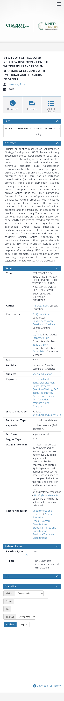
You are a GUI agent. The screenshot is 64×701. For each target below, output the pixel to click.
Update (10, 624)
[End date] (28, 609)
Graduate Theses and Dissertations (44, 529)
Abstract (10, 143)
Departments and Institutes (42, 512)
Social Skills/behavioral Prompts (43, 399)
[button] (32, 104)
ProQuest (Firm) (40, 314)
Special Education (42, 515)
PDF (7, 576)
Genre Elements (41, 386)
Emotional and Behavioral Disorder (43, 381)
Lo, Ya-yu (37, 334)
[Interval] (25, 617)
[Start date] (31, 601)
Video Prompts (40, 404)
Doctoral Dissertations (41, 522)
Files (7, 121)
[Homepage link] (32, 25)
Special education (42, 374)
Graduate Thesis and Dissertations (43, 536)
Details (9, 268)
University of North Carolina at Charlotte (43, 322)
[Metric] (29, 593)
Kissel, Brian (38, 351)
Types (35, 520)
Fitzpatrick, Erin (40, 337)
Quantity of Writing (42, 389)
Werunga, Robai (17, 84)
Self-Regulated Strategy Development (45, 393)
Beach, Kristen (40, 344)
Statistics (10, 586)
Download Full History (47, 686)
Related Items (13, 546)
